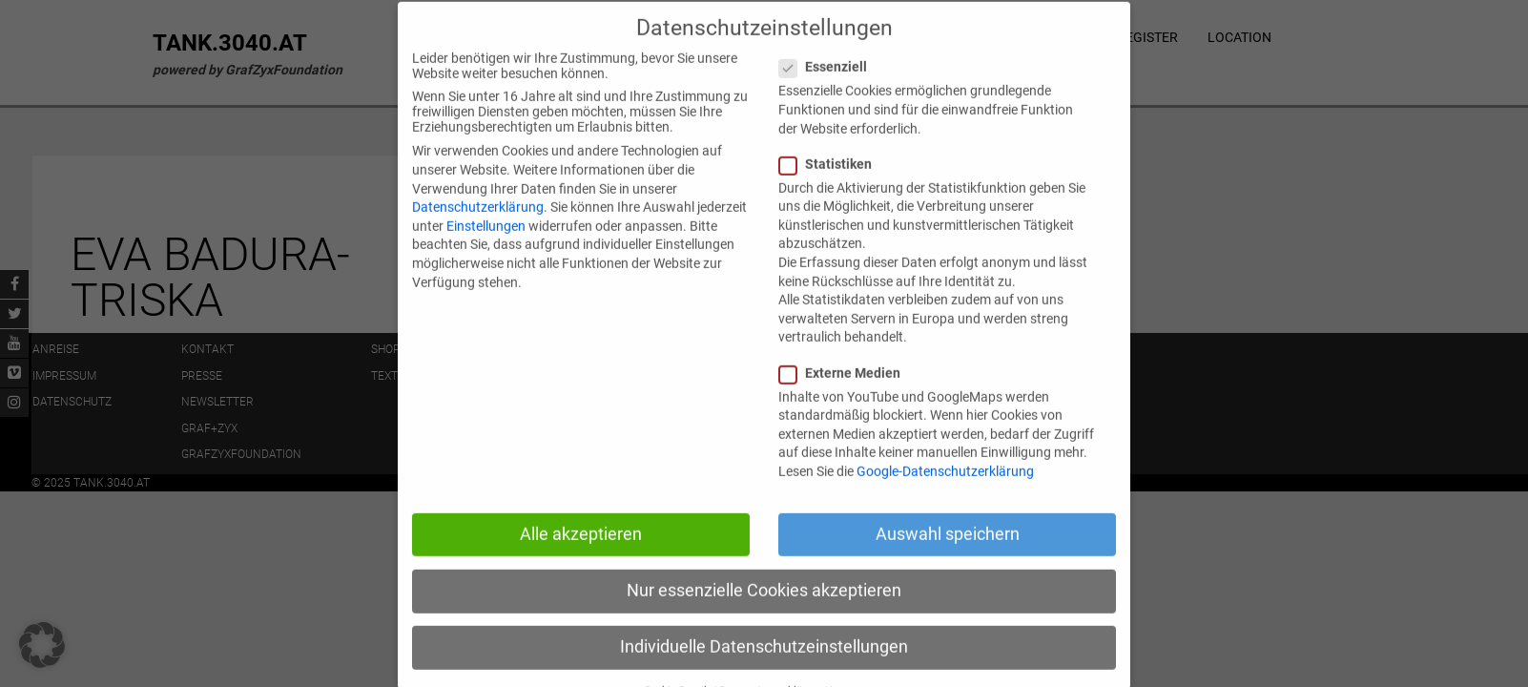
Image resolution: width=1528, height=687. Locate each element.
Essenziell (830, 88)
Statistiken (833, 185)
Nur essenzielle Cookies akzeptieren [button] (764, 611)
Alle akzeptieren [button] (581, 555)
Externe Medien (847, 394)
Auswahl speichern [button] (948, 555)
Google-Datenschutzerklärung (945, 492)
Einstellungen (486, 247)
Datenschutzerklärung (478, 229)
